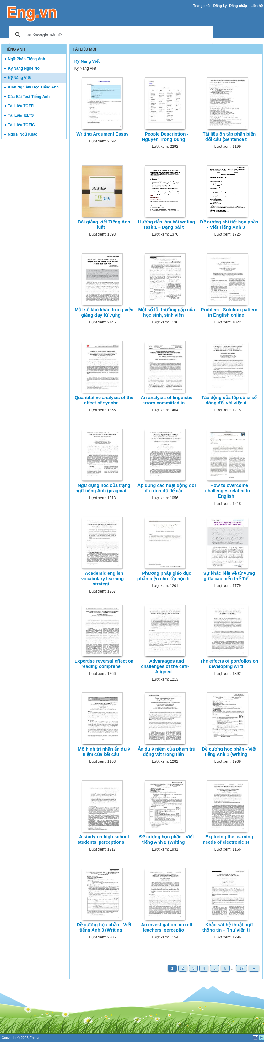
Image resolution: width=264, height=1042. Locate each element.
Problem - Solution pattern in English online (229, 312)
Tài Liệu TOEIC (21, 125)
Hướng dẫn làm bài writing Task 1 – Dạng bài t (166, 224)
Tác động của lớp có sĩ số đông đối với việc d (229, 400)
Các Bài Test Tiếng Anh (29, 96)
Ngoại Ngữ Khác (22, 134)
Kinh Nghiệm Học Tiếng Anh (33, 87)
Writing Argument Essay (102, 133)
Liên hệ (256, 6)
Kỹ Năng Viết (19, 78)
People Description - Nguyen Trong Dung (165, 136)
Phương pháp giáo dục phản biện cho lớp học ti (164, 576)
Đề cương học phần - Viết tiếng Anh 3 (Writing (104, 927)
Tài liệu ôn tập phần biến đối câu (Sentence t (229, 136)
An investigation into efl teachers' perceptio (166, 927)
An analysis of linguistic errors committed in (166, 400)
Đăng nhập (238, 6)
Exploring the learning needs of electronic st (228, 839)
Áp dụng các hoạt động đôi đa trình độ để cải (166, 488)
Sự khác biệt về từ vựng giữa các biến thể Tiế (229, 576)
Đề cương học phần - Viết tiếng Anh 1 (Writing (229, 751)
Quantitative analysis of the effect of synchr (104, 400)
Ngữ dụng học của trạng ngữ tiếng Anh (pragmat (102, 488)
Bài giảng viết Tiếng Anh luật (104, 224)
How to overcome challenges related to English (227, 491)
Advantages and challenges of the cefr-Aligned (165, 667)
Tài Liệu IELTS (21, 115)
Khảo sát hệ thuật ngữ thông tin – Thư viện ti (227, 927)
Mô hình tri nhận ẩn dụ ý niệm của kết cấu (104, 751)
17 (242, 968)
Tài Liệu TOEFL (21, 106)
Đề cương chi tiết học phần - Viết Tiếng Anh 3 (229, 224)
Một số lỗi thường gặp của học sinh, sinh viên (166, 312)
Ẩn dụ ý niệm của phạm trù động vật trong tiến (167, 751)
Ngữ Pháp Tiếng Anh (26, 59)
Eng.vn (35, 1037)
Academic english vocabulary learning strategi (102, 579)
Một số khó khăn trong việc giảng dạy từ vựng (104, 312)
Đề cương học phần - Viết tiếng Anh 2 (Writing (166, 839)
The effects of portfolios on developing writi (229, 664)
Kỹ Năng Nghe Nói (24, 68)
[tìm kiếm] (110, 35)
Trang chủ (201, 6)
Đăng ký (220, 6)
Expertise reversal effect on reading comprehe (103, 664)
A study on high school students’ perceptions (103, 839)
